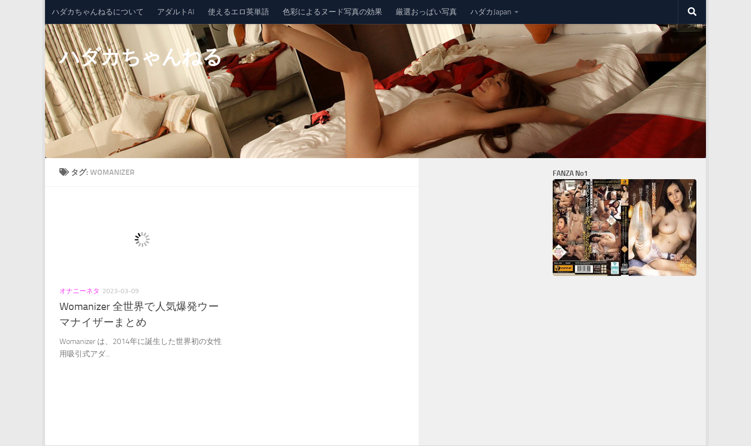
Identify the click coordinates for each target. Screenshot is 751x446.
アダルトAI (175, 11)
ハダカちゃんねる (140, 57)
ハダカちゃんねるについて (98, 11)
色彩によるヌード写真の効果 (332, 11)
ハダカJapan (491, 11)
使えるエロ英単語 (238, 11)
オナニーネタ (79, 291)
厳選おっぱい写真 (426, 11)
